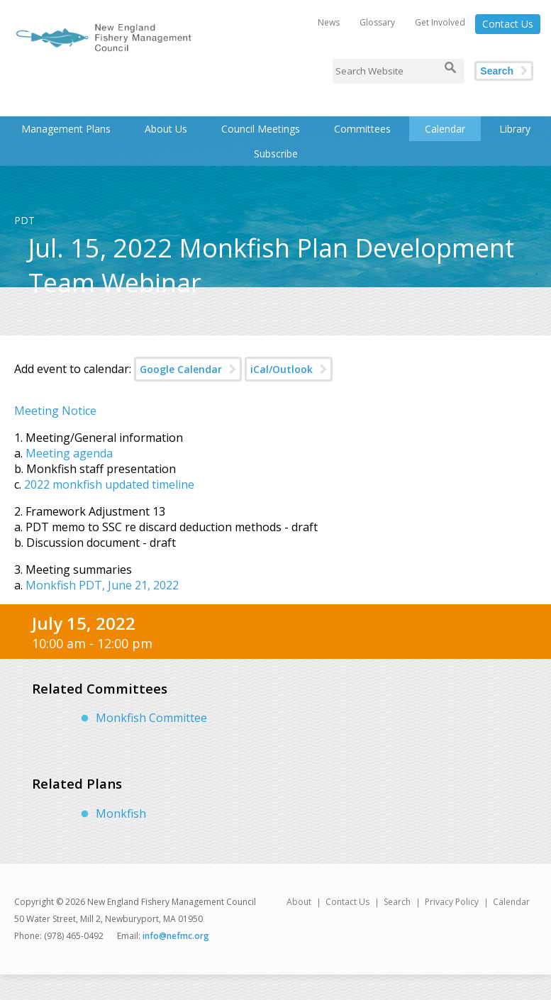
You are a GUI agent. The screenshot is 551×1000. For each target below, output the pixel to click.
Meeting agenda (69, 453)
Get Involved (440, 22)
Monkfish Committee (151, 718)
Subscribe (276, 153)
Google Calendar (181, 369)
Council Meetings (260, 128)
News (329, 22)
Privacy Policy (452, 902)
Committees (362, 128)
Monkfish (121, 813)
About (298, 902)
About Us (166, 128)
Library (514, 128)
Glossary (377, 22)
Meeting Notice (55, 410)
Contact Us (507, 23)
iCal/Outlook (281, 369)
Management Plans (66, 128)
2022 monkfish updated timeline (109, 484)
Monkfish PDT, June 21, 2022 (102, 585)
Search (496, 71)
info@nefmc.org (176, 936)
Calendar (445, 128)
